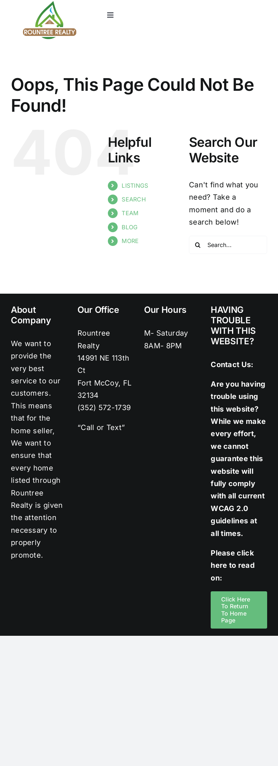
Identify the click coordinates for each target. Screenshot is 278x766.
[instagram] (234, 3)
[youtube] (263, 3)
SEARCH (134, 199)
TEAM (130, 213)
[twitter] (219, 3)
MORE (130, 240)
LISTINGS (135, 185)
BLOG (130, 227)
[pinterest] (248, 3)
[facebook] (204, 3)
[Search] (198, 245)
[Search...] (228, 245)
